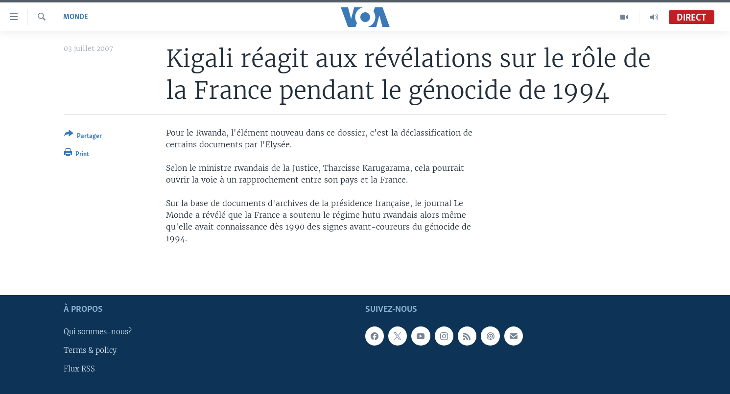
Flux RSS (79, 369)
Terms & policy (90, 350)
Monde (75, 17)
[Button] (83, 137)
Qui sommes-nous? (98, 331)
